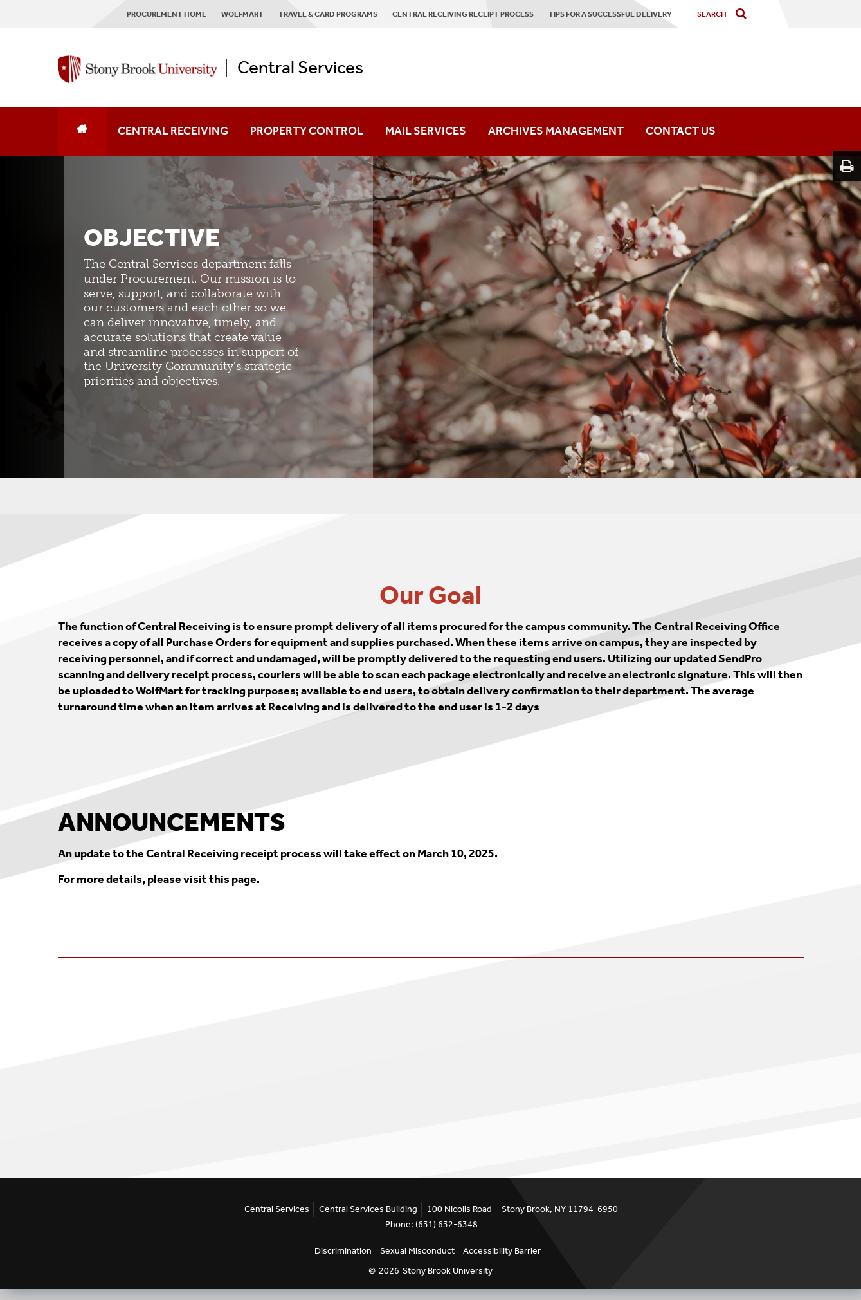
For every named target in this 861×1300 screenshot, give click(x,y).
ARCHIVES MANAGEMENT (556, 131)
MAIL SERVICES (425, 131)
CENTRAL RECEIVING (173, 131)
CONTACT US (681, 131)
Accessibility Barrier (502, 1250)
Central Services (300, 68)
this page (233, 879)
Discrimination (343, 1250)
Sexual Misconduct (417, 1250)
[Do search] (744, 14)
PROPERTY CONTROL (306, 131)
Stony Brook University (448, 1270)
